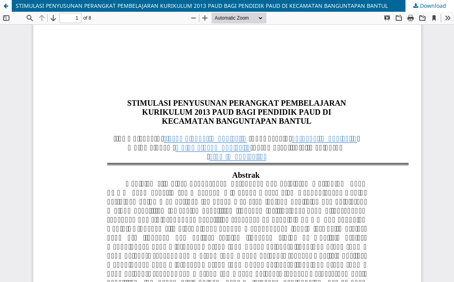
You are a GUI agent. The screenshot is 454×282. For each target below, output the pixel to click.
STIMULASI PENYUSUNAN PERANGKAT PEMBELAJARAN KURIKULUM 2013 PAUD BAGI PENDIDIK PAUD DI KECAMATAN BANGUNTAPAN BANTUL (202, 5)
